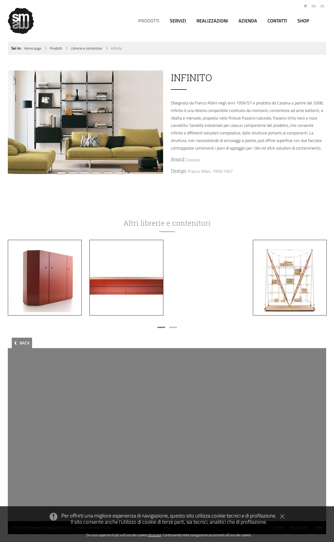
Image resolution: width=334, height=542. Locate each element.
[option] (85, 122)
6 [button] (120, 173)
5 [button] (108, 173)
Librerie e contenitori (86, 48)
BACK (24, 343)
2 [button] (73, 173)
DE (322, 6)
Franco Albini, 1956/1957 (210, 171)
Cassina (193, 160)
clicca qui (154, 535)
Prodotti (56, 48)
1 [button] (61, 173)
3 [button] (85, 173)
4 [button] (96, 173)
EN (314, 6)
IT (305, 6)
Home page (32, 48)
